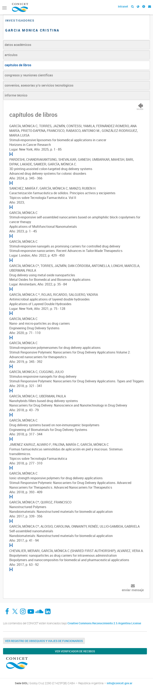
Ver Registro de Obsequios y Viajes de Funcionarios (44, 641)
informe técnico (16, 95)
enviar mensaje (133, 590)
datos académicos (18, 44)
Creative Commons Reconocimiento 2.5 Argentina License (104, 623)
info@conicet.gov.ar (119, 683)
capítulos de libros (18, 65)
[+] (11, 154)
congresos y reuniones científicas (29, 75)
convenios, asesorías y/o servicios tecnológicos (39, 85)
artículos (11, 55)
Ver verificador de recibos (75, 651)
